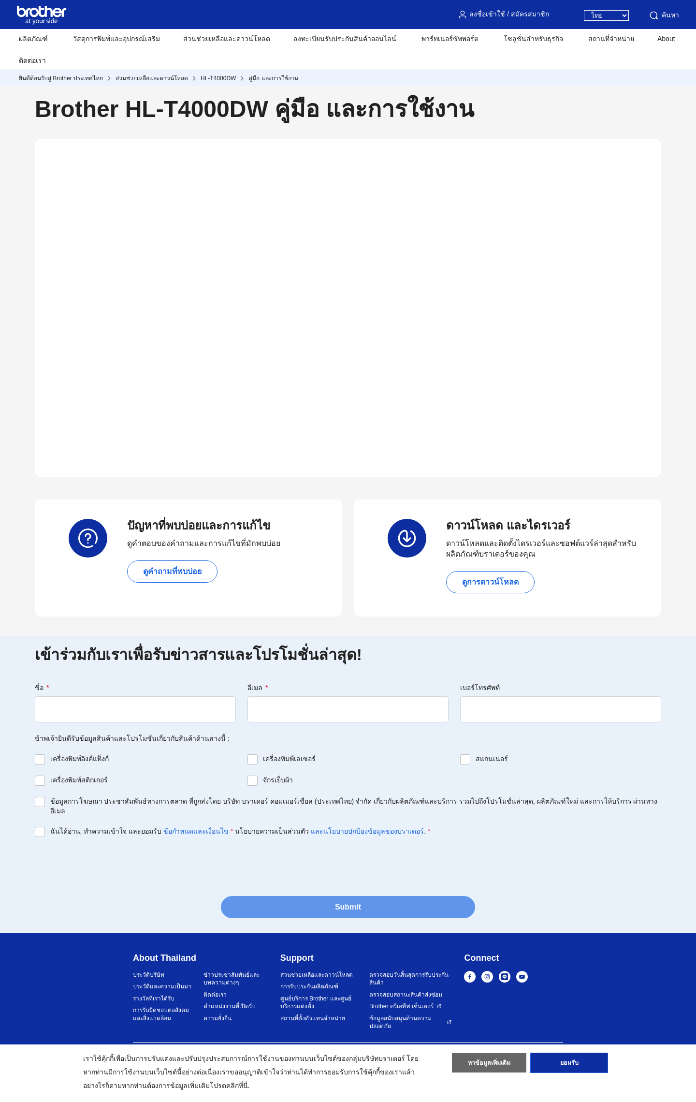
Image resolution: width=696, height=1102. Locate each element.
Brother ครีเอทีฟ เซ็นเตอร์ (401, 1006)
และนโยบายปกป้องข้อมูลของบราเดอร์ (367, 831)
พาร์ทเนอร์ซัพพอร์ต (449, 39)
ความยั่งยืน (217, 1018)
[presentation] (108, 865)
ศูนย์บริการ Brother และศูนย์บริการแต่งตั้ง (315, 1002)
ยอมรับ (569, 1064)
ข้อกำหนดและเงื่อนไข (196, 831)
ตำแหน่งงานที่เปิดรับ (229, 1006)
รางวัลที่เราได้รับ (153, 998)
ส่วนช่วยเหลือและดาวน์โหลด (226, 39)
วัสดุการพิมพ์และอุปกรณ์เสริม (116, 39)
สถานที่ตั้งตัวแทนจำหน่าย (312, 1018)
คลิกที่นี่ (237, 1085)
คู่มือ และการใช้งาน (273, 78)
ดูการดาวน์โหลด (490, 582)
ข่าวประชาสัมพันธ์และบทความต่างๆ (231, 978)
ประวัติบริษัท (148, 974)
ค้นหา (663, 15)
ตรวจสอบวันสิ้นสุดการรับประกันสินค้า (409, 978)
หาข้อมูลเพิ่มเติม (488, 1064)
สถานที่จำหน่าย (611, 39)
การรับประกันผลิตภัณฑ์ (309, 986)
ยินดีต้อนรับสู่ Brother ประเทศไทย (61, 78)
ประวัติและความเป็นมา (162, 986)
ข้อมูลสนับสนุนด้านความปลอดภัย (400, 1022)
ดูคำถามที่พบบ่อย (172, 571)
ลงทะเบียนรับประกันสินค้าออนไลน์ (344, 39)
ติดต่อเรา (32, 60)
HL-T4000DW (218, 78)
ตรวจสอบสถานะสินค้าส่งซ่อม (405, 994)
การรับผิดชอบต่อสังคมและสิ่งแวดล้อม (161, 1014)
